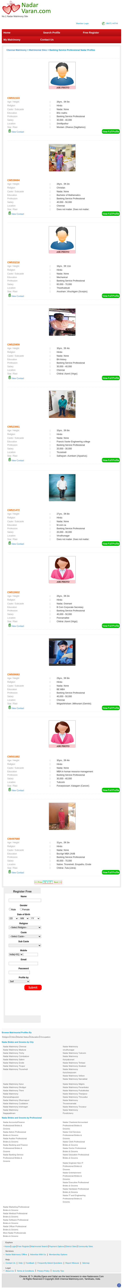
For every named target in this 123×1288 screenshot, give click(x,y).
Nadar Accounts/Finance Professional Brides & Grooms (14, 1125)
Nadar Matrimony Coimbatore (16, 1056)
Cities (13, 1037)
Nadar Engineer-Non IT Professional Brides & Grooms (73, 1166)
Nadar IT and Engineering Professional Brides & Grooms (74, 1198)
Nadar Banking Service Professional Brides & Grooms (13, 1158)
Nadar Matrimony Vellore (74, 1076)
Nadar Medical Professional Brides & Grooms (15, 1215)
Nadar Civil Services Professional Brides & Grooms (72, 1135)
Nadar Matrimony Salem (14, 1059)
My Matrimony (11, 39)
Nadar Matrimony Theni (13, 1090)
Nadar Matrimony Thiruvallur (75, 1097)
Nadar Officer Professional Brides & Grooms (14, 1228)
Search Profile (51, 32)
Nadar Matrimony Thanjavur (75, 1094)
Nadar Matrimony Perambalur (76, 1087)
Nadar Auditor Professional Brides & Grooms (15, 1140)
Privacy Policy (43, 1271)
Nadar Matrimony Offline (16, 1254)
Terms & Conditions (25, 1271)
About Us (10, 1271)
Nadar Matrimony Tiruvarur (74, 1107)
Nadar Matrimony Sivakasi (74, 1066)
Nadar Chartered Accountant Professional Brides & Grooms (75, 1125)
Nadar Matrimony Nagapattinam (10, 1111)
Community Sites (85, 1246)
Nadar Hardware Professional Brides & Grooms (76, 1190)
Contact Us (46, 39)
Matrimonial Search (39, 1246)
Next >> (58, 882)
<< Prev (38, 882)
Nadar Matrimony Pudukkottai (76, 1090)
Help (21, 1263)
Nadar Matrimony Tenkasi (74, 1063)
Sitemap (85, 1263)
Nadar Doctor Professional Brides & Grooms (74, 1149)
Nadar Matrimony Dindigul (14, 1087)
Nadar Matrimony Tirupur (14, 1066)
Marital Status (23, 1037)
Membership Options (58, 1254)
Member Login (82, 23)
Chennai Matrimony (16, 50)
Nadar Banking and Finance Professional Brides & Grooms (15, 1148)
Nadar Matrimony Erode (13, 1063)
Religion (5, 1037)
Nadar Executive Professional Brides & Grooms (76, 1184)
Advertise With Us (38, 1254)
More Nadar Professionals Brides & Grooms (14, 1234)
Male (13, 909)
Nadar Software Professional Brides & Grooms (15, 1221)
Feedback (30, 1263)
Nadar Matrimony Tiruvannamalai (70, 1102)
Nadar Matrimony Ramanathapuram (11, 1095)
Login (13, 1246)
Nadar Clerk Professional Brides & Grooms (74, 1143)
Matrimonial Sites (38, 50)
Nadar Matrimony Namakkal (75, 1079)
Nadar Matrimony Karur (13, 1084)
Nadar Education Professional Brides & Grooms (76, 1156)
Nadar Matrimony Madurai (14, 1050)
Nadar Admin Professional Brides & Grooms (14, 1133)
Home (6, 32)
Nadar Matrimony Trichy (13, 1053)
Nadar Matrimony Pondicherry (70, 1111)
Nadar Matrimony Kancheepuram (70, 1071)
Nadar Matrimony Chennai (14, 1046)
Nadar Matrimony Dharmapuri (16, 1100)
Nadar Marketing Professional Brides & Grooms (16, 1208)
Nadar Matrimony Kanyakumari (70, 1058)
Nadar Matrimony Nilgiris (73, 1084)
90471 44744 (112, 23)
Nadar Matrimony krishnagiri (15, 1107)
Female (26, 909)
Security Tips (58, 1271)
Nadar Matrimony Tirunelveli (15, 1069)
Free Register (91, 32)
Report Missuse (72, 1263)
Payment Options (56, 1246)
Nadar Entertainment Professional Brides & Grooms (72, 1176)
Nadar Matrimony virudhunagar (70, 1048)
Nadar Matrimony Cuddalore (15, 1103)
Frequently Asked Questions (50, 1263)
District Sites (71, 1246)
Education (34, 1037)
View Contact (16, 132)
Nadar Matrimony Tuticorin (74, 1053)
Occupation (45, 1037)
